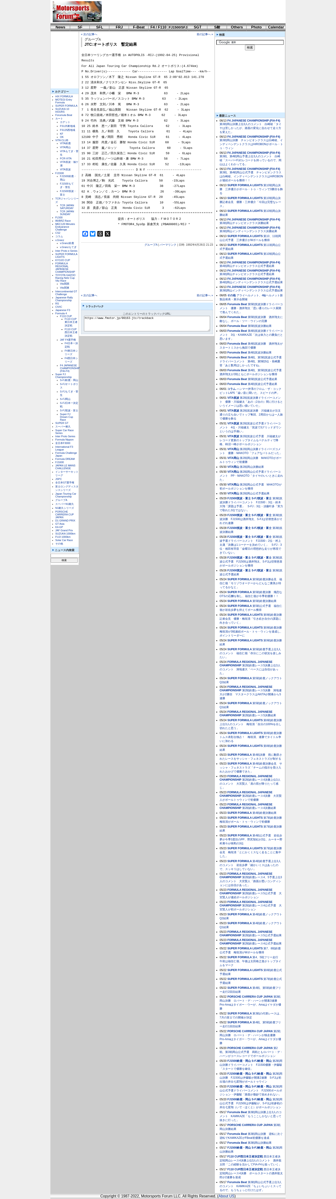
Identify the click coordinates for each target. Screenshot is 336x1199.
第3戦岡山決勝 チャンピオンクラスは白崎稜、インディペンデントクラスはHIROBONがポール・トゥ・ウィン (251, 144)
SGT (198, 27)
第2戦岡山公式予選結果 (255, 493)
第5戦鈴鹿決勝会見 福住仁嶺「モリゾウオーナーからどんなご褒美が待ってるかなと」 (251, 583)
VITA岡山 (65, 147)
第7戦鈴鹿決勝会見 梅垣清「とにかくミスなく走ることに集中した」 (251, 852)
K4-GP (59, 527)
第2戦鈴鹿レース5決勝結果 (259, 715)
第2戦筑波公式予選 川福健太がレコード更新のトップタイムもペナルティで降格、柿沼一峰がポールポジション (250, 440)
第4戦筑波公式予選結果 (262, 384)
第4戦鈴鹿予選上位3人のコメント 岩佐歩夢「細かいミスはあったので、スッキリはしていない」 (250, 865)
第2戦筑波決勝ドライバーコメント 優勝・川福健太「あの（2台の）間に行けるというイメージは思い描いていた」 (251, 401)
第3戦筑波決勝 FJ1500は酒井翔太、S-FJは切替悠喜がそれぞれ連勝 (251, 519)
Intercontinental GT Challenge (66, 293)
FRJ (119, 27)
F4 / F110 (158, 27)
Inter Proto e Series (66, 250)
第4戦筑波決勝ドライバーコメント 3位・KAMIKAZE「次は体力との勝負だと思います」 (251, 334)
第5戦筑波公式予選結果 (262, 379)
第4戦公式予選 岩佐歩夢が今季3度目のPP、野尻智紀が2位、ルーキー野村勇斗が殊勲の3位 (251, 839)
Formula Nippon (64, 439)
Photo (256, 27)
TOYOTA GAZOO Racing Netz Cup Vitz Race (65, 278)
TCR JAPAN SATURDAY (67, 207)
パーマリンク (168, 244)
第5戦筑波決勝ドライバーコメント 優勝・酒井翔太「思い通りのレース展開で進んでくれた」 (251, 308)
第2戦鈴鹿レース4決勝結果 (259, 808)
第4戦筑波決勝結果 (260, 352)
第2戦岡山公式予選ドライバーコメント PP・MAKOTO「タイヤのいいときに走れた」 (251, 475)
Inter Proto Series (65, 436)
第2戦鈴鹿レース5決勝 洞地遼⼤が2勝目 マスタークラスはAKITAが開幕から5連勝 (251, 694)
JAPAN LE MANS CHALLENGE (65, 467)
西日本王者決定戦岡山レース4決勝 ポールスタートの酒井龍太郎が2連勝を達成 (251, 1173)
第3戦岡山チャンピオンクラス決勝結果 (244, 223)
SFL (99, 27)
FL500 (59, 217)
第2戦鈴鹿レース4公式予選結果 (262, 943)
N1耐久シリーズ (64, 508)
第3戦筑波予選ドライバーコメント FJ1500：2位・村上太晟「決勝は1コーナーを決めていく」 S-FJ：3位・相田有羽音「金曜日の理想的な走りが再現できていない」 (251, 544)
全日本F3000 (62, 443)
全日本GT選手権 (64, 482)
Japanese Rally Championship (64, 299)
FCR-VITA (66, 158)
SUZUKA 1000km (65, 533)
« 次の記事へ (89, 34)
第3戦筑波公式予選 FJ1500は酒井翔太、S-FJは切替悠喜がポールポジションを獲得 (251, 561)
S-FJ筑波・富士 (69, 410)
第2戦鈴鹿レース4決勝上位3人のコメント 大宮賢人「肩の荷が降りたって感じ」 (250, 783)
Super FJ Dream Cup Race (66, 417)
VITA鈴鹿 (65, 143)
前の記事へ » (205, 34)
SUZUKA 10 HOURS (62, 110)
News (60, 27)
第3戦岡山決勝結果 (260, 1142)
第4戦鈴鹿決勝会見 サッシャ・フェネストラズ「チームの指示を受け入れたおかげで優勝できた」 (251, 767)
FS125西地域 (67, 130)
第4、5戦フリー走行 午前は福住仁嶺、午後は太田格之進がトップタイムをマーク (250, 961)
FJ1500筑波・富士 (239, 498)
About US (226, 1196)
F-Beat (139, 27)
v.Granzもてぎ (68, 247)
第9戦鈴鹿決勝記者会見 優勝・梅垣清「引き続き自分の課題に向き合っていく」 (251, 618)
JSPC (58, 479)
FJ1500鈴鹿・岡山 (239, 1061)
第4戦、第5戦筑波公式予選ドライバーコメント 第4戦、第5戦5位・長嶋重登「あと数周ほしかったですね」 (251, 361)
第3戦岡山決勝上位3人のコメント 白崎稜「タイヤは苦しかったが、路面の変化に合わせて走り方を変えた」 (250, 128)
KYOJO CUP (62, 260)
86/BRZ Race (63, 220)
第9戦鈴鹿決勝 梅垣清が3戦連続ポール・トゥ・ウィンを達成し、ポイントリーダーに (252, 631)
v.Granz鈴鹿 (67, 243)
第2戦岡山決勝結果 (252, 466)
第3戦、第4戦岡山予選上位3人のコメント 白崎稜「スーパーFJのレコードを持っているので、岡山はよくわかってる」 (250, 160)
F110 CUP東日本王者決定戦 (71, 322)
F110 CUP (66, 316)
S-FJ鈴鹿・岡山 (69, 380)
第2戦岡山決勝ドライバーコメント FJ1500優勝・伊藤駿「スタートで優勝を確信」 (251, 1064)
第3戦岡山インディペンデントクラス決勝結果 (248, 231)
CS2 (57, 232)
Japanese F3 (62, 310)
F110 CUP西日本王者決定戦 (71, 332)
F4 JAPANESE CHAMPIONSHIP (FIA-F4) (70, 368)
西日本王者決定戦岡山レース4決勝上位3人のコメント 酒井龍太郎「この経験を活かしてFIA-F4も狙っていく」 (250, 1160)
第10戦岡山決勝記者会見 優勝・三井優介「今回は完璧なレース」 (250, 202)
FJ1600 (59, 462)
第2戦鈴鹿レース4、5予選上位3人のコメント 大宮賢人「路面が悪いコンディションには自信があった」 (251, 881)
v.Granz (59, 240)
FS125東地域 (67, 126)
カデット (65, 122)
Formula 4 (61, 313)
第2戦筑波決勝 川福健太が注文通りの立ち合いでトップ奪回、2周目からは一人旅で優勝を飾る (251, 414)
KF (61, 133)
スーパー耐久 (63, 426)
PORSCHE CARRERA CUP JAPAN (64, 514)
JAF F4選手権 (68, 339)
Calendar (276, 27)
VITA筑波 (65, 169)
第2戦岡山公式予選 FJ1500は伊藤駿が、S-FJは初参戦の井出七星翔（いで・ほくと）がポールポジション (251, 1103)
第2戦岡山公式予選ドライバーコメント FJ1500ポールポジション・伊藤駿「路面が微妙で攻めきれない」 (251, 1090)
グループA (61, 500)
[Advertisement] (190, 11)
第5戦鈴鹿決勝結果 (264, 601)
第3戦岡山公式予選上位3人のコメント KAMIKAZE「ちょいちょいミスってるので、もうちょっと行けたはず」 (251, 1186)
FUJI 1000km (62, 536)
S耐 (217, 27)
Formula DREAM (65, 459)
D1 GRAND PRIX (65, 520)
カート (59, 118)
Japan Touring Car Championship (65, 495)
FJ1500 (59, 173)
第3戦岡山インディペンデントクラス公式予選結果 (251, 290)
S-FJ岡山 (65, 399)
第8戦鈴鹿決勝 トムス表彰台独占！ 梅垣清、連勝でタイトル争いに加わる (252, 737)
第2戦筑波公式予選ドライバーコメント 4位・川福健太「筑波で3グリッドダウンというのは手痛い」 (250, 427)
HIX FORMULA (64, 96)
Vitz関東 (64, 287)
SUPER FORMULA (66, 105)
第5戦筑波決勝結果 (260, 326)
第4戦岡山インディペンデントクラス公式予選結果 (251, 282)
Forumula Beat (63, 115)
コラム (59, 236)
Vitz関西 (64, 283)
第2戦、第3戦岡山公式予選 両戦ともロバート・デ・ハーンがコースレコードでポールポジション (251, 1052)
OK (62, 137)
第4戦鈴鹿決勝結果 (264, 812)
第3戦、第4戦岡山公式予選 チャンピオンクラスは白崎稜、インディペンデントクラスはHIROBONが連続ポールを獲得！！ (251, 176)
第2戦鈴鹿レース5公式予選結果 (262, 935)
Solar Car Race (64, 540)
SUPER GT (61, 423)
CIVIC (58, 306)
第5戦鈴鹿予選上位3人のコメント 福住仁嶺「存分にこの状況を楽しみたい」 (250, 653)
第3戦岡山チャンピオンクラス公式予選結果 (247, 274)
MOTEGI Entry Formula (63, 101)
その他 (59, 543)
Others (237, 27)
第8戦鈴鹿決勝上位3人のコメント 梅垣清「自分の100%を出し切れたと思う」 (251, 724)
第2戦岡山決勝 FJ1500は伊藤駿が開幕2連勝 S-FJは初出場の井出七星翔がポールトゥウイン (251, 1077)
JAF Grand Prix (64, 530)
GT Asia (59, 523)
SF (80, 27)
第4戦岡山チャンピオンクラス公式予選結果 (247, 266)
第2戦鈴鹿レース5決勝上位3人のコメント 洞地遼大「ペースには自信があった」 (250, 669)
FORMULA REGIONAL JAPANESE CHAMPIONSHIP (65, 267)
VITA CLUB (61, 140)
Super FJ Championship (63, 375)
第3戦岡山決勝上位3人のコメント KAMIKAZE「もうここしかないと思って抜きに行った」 (251, 1116)
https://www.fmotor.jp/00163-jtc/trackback (150, 323)
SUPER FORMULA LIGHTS (245, 185)
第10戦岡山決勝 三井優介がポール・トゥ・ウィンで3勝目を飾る (251, 189)
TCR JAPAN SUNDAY (67, 213)
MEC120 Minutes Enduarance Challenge (65, 227)
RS (57, 303)
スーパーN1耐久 (64, 504)
